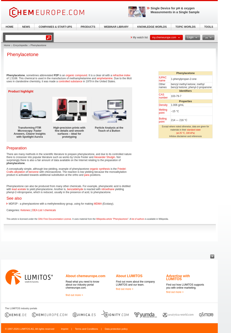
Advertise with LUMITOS (178, 277)
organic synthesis (100, 168)
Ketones (25, 210)
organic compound (76, 75)
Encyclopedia (20, 45)
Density (163, 105)
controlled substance (70, 81)
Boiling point (163, 120)
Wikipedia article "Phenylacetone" (112, 219)
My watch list (140, 37)
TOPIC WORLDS (185, 26)
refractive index (121, 75)
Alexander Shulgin (104, 157)
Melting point (163, 111)
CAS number (163, 96)
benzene (34, 171)
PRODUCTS (88, 26)
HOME (9, 26)
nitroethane (107, 189)
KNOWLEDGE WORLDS (152, 26)
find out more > (74, 295)
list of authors (138, 219)
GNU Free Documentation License (54, 219)
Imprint (64, 329)
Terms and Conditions (86, 329)
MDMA (98, 203)
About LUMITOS (129, 276)
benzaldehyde (75, 189)
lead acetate (19, 189)
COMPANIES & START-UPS (55, 26)
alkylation (19, 171)
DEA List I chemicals (44, 210)
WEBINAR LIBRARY (116, 26)
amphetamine (105, 78)
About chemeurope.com (85, 276)
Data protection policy (116, 329)
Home (7, 45)
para (86, 174)
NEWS (26, 26)
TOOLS (208, 26)
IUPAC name (163, 79)
